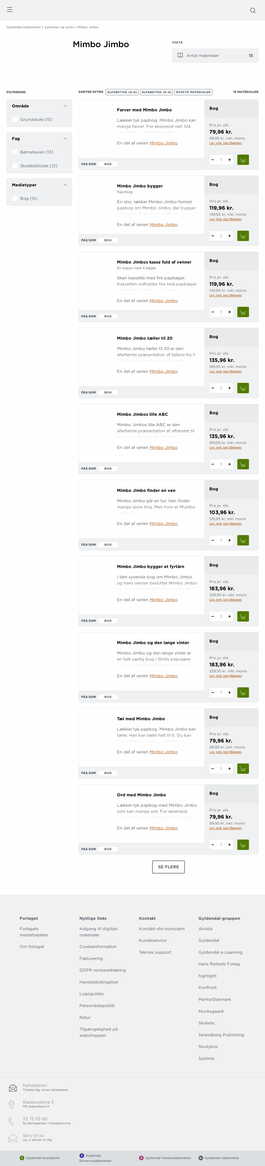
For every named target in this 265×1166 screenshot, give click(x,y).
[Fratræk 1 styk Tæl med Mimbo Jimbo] (213, 769)
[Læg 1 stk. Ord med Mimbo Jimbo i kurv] (243, 845)
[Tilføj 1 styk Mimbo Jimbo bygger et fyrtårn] (229, 616)
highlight (207, 975)
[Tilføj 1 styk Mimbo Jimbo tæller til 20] (229, 388)
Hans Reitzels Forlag (219, 963)
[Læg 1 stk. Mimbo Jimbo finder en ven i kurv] (243, 540)
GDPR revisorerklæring (102, 970)
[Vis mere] (116, 62)
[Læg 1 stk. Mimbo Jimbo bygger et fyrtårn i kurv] (243, 616)
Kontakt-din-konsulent (162, 928)
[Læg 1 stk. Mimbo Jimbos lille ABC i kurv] (243, 464)
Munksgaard (211, 1011)
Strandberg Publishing (221, 1034)
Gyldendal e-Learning (220, 952)
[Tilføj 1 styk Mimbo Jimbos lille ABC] (229, 464)
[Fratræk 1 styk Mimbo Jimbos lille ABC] (213, 464)
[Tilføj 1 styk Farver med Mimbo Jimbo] (229, 160)
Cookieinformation (98, 946)
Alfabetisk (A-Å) (122, 92)
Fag (16, 138)
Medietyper (24, 185)
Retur (85, 1017)
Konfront (207, 987)
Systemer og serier (59, 27)
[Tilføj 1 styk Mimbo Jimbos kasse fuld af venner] (229, 312)
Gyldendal (208, 940)
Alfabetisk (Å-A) (156, 92)
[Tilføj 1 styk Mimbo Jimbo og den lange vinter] (229, 692)
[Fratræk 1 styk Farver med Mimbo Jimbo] (213, 160)
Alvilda (205, 928)
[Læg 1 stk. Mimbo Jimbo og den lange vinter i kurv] (243, 692)
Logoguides (91, 993)
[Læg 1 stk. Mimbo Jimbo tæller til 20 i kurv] (243, 388)
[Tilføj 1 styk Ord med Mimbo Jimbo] (229, 845)
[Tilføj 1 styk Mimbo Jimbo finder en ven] (229, 540)
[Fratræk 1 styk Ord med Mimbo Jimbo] (213, 845)
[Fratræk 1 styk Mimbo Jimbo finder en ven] (213, 540)
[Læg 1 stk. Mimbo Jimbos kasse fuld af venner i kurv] (243, 312)
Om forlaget (32, 946)
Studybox (208, 1046)
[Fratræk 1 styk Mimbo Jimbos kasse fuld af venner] (213, 312)
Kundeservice (152, 940)
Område (20, 106)
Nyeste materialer (193, 92)
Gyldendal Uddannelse (23, 27)
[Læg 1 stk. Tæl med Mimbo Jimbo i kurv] (243, 768)
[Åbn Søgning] (253, 10)
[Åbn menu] (9, 10)
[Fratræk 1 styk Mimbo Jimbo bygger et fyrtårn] (213, 616)
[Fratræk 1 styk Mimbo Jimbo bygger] (213, 236)
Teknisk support (155, 952)
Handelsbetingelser (98, 982)
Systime (206, 1058)
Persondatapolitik (97, 1005)
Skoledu (206, 1023)
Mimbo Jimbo (164, 143)
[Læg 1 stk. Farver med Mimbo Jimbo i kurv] (243, 160)
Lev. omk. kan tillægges (225, 143)
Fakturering (91, 958)
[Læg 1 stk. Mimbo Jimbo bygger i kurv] (243, 236)
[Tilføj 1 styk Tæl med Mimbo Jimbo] (229, 769)
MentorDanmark (214, 999)
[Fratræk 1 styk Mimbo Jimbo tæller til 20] (213, 388)
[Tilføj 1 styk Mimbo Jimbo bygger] (229, 236)
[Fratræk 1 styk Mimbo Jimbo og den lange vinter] (213, 692)
